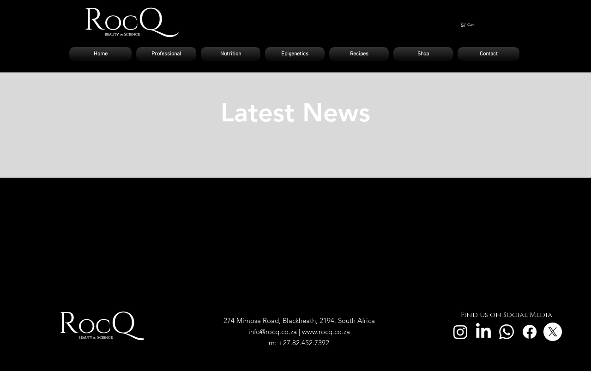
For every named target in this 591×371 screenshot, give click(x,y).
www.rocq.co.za (326, 331)
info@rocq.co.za (272, 331)
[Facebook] (529, 332)
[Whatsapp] (506, 332)
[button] (485, 24)
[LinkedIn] (483, 332)
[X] (552, 332)
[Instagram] (460, 332)
